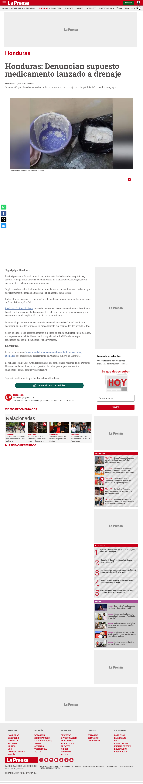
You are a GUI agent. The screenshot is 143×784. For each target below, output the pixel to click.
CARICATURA (94, 743)
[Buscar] (138, 8)
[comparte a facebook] (3, 213)
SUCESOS (12, 746)
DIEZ (116, 743)
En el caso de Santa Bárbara (19, 311)
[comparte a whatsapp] (3, 207)
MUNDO (11, 748)
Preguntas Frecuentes (50, 771)
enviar (115, 410)
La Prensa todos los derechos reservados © (20, 770)
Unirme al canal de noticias (51, 388)
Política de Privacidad (70, 769)
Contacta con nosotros (93, 769)
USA (10, 751)
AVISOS (64, 757)
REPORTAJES (67, 746)
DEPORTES (39, 737)
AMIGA (37, 746)
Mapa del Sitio (126, 769)
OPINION (92, 733)
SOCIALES (39, 748)
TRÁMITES (66, 754)
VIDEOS (64, 751)
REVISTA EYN (120, 751)
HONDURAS (13, 737)
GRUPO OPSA (120, 733)
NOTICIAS (12, 733)
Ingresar (128, 3)
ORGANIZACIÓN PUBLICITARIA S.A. (21, 775)
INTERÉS (38, 733)
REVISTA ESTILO (122, 746)
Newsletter (112, 769)
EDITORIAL (93, 737)
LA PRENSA (119, 737)
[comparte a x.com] (3, 219)
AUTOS (37, 754)
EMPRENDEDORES (43, 743)
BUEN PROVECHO (122, 748)
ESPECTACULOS (42, 740)
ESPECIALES (67, 743)
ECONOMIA (13, 743)
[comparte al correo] (3, 225)
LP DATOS (65, 748)
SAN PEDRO (13, 740)
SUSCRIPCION (121, 754)
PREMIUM (66, 733)
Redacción (30, 83)
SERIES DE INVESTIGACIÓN (69, 739)
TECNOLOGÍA (40, 751)
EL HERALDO (120, 740)
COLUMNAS (93, 740)
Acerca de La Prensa (49, 769)
